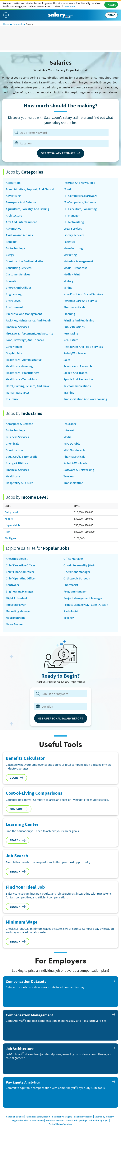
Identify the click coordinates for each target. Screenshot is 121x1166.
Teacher (68, 618)
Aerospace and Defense (21, 202)
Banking (11, 242)
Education (12, 281)
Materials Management (78, 261)
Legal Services (72, 228)
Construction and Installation (25, 261)
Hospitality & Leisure (19, 483)
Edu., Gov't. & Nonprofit (21, 456)
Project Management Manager (82, 598)
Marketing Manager (18, 611)
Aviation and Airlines (19, 235)
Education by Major (98, 1120)
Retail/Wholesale (74, 353)
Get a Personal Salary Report (60, 718)
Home (6, 24)
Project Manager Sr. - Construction (85, 604)
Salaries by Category (62, 1116)
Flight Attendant (16, 598)
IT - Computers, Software (79, 202)
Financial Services (17, 327)
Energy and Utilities (18, 287)
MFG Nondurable (74, 450)
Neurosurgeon (15, 618)
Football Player (16, 604)
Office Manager (73, 558)
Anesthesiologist (17, 558)
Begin (16, 778)
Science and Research (77, 366)
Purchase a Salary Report (38, 1116)
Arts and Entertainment (21, 222)
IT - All (67, 189)
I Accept (111, 4)
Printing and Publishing (78, 320)
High (7, 531)
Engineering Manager (19, 591)
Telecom (68, 476)
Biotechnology (15, 248)
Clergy (10, 255)
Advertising (13, 196)
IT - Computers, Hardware (80, 196)
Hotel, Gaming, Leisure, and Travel (28, 386)
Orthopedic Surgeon (76, 578)
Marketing (70, 255)
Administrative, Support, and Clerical (30, 189)
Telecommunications (77, 386)
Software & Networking (78, 470)
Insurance (12, 399)
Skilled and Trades (75, 373)
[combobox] (58, 143)
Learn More (69, 6)
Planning (69, 314)
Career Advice (37, 1120)
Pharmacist (70, 585)
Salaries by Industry (104, 1116)
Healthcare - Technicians (22, 379)
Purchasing (70, 333)
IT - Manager (71, 215)
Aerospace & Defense (19, 424)
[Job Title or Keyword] (59, 132)
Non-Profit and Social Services (83, 294)
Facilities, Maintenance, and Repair (28, 320)
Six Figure (10, 538)
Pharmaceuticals (74, 307)
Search (18, 840)
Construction (14, 450)
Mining (67, 287)
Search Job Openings (76, 1120)
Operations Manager (76, 572)
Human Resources (18, 392)
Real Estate (70, 340)
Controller (12, 585)
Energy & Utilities (17, 463)
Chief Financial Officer (20, 572)
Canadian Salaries (15, 1116)
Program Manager (75, 591)
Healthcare (13, 476)
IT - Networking (73, 222)
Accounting (13, 183)
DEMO (111, 15)
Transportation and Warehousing (85, 399)
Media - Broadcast (75, 268)
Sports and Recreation (78, 379)
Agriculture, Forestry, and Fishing (27, 209)
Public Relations (74, 327)
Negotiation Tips (20, 1120)
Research (17, 24)
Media (67, 437)
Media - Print (71, 274)
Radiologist (70, 611)
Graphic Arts (14, 353)
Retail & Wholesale (75, 463)
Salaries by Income (83, 1116)
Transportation (73, 483)
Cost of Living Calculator (60, 1124)
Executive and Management (24, 314)
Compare (19, 809)
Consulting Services (18, 268)
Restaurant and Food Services (83, 347)
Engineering (13, 294)
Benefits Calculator (55, 1120)
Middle (9, 518)
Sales (66, 360)
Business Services (17, 437)
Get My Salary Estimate (60, 153)
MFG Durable (71, 443)
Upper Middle (12, 525)
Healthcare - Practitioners (22, 373)
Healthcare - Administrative (24, 360)
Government (14, 347)
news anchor (14, 624)
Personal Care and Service (80, 300)
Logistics (69, 242)
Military (68, 281)
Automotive (13, 228)
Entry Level (13, 300)
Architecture (14, 215)
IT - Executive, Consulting (80, 209)
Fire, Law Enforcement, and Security (29, 333)
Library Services (73, 235)
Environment (14, 307)
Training (68, 392)
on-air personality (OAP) (79, 565)
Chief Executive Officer (20, 565)
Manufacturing (73, 248)
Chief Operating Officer (21, 578)
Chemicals (12, 443)
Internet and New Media (79, 183)
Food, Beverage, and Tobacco (25, 340)
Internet (68, 430)
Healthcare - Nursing (19, 366)
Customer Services (18, 274)
